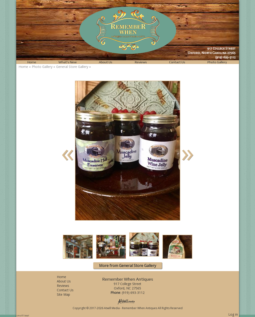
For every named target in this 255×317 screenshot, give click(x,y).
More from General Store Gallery (127, 265)
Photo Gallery (217, 62)
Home (31, 62)
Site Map (67, 294)
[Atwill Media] (127, 301)
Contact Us (177, 62)
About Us (105, 62)
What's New (67, 62)
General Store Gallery (72, 66)
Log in (233, 314)
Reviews (141, 62)
